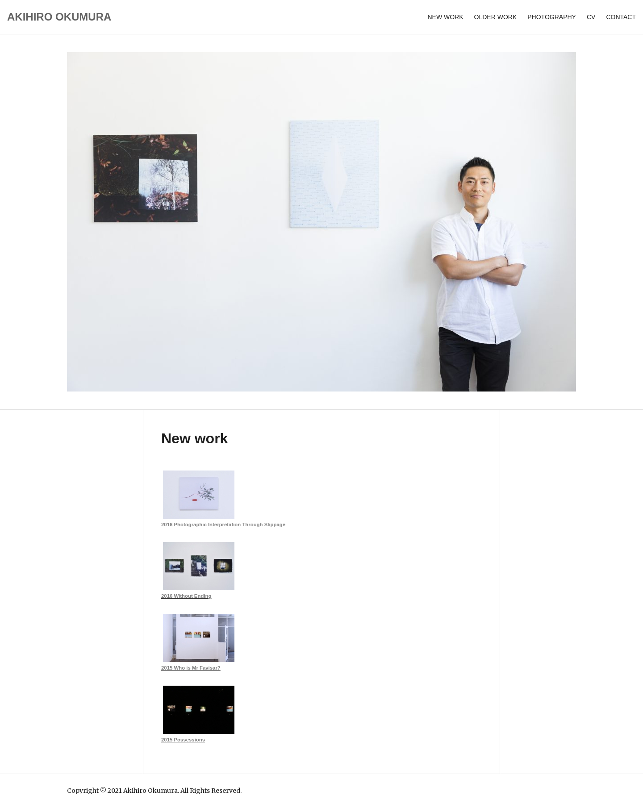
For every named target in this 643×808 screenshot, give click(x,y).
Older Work (495, 17)
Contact (621, 17)
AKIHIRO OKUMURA (59, 17)
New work (445, 17)
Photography (551, 17)
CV (591, 17)
